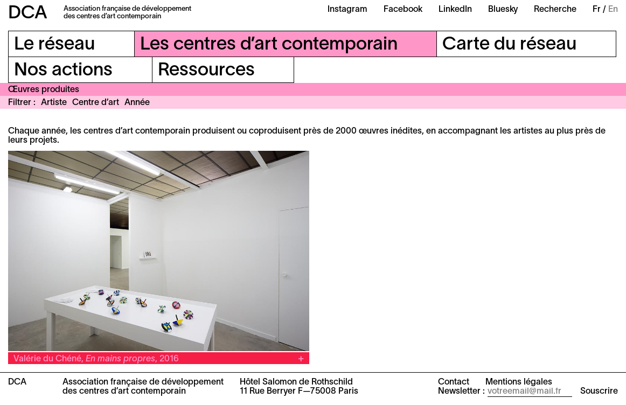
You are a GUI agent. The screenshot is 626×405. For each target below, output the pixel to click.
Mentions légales (518, 382)
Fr (597, 9)
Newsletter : (461, 391)
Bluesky (503, 9)
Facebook (403, 9)
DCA (27, 13)
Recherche (555, 9)
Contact (453, 382)
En (613, 9)
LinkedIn (455, 9)
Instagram (347, 9)
